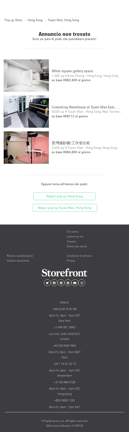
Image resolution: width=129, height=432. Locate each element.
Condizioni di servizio (79, 255)
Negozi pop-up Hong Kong (64, 196)
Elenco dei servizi (77, 246)
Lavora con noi (75, 236)
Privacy (71, 260)
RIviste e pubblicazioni (20, 255)
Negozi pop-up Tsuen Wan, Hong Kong (64, 208)
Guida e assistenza (18, 260)
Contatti (71, 241)
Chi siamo (73, 231)
